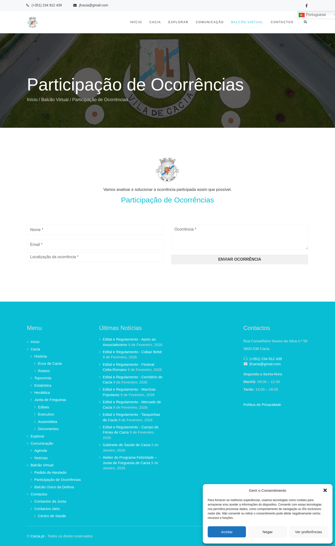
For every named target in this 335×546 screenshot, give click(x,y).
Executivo (46, 414)
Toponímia (42, 378)
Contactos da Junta (50, 501)
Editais (43, 407)
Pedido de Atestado (50, 472)
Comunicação (210, 22)
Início (136, 22)
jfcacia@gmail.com (265, 364)
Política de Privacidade (262, 404)
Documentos (48, 429)
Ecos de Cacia (50, 363)
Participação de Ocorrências (57, 479)
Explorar (178, 22)
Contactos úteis (47, 509)
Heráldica (42, 392)
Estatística (42, 385)
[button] (325, 490)
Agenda (40, 450)
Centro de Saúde (52, 516)
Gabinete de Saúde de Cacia (126, 445)
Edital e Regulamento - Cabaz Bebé (132, 352)
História (40, 356)
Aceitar (227, 532)
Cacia (155, 22)
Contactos (282, 22)
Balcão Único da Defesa (54, 487)
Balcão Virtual (247, 22)
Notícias (41, 458)
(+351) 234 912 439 (266, 359)
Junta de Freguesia (50, 400)
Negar (268, 532)
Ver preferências (308, 532)
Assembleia (47, 421)
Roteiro (44, 371)
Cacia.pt (37, 536)
